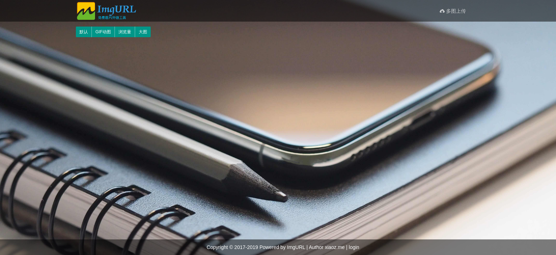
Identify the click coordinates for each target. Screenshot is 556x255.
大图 (143, 31)
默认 (83, 31)
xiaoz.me (335, 247)
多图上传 (453, 11)
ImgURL (296, 247)
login (354, 247)
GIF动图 (103, 31)
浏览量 (124, 31)
